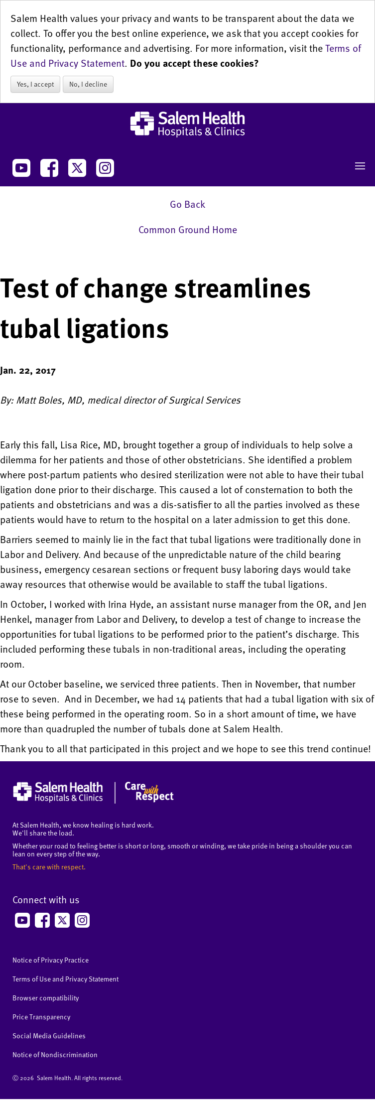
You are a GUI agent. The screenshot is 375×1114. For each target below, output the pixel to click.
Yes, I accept (35, 84)
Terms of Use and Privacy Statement (65, 979)
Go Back (187, 203)
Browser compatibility (45, 997)
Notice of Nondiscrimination (55, 1054)
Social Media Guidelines (49, 1035)
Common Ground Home (187, 229)
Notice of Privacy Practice (50, 960)
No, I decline (88, 84)
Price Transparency (41, 1016)
